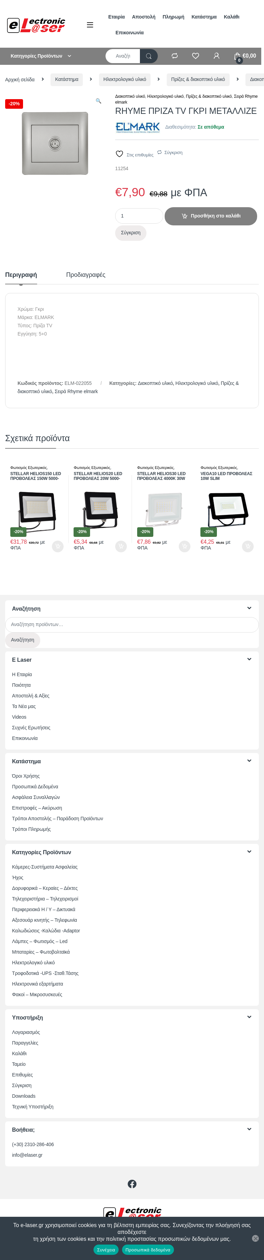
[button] (98, 101)
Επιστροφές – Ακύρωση (37, 808)
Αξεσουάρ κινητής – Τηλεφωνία (44, 920)
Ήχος (17, 877)
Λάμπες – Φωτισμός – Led (39, 941)
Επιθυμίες (22, 1075)
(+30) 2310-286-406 (33, 1144)
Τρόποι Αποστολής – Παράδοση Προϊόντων (57, 818)
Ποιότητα (21, 685)
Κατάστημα (204, 17)
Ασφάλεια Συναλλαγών (36, 797)
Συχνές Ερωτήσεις (31, 727)
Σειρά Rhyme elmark (76, 391)
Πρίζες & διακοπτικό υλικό (198, 79)
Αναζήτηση (22, 640)
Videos (19, 717)
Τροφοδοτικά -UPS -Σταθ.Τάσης (45, 973)
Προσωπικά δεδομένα (147, 1249)
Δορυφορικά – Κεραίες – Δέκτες (45, 888)
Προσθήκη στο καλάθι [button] (58, 546)
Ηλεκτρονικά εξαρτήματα (37, 984)
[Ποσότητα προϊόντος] (139, 216)
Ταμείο (18, 1064)
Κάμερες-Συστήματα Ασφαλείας (45, 867)
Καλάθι (231, 17)
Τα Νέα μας (24, 706)
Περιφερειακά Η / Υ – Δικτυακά (43, 909)
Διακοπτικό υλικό (130, 96)
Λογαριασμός (26, 1032)
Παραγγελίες (25, 1043)
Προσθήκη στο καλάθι (216, 216)
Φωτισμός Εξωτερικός (28, 468)
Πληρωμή (173, 17)
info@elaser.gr (27, 1155)
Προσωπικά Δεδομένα (35, 786)
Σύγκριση (173, 152)
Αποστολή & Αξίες (31, 695)
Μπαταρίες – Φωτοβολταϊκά (41, 952)
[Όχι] (255, 1238)
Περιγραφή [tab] (21, 275)
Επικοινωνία (130, 32)
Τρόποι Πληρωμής (31, 829)
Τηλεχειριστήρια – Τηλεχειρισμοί (45, 899)
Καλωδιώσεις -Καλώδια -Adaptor (46, 930)
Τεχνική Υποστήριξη (32, 1106)
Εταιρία (116, 17)
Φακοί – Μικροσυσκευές (37, 994)
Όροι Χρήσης (26, 776)
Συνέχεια (106, 1249)
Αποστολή (143, 17)
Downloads (23, 1096)
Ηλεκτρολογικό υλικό (124, 79)
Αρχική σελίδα (20, 79)
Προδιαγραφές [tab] (86, 275)
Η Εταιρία (22, 674)
